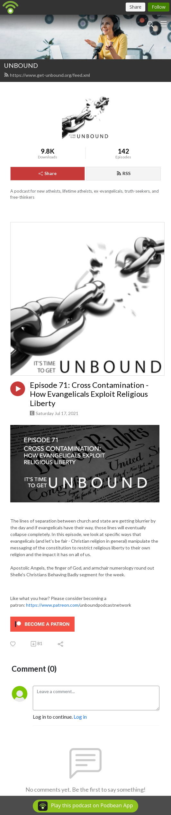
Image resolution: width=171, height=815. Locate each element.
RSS (123, 173)
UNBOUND (21, 65)
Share (48, 173)
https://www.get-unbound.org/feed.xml (47, 75)
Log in (80, 717)
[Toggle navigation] (163, 24)
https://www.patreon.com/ (53, 605)
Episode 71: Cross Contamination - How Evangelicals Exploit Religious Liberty (89, 394)
